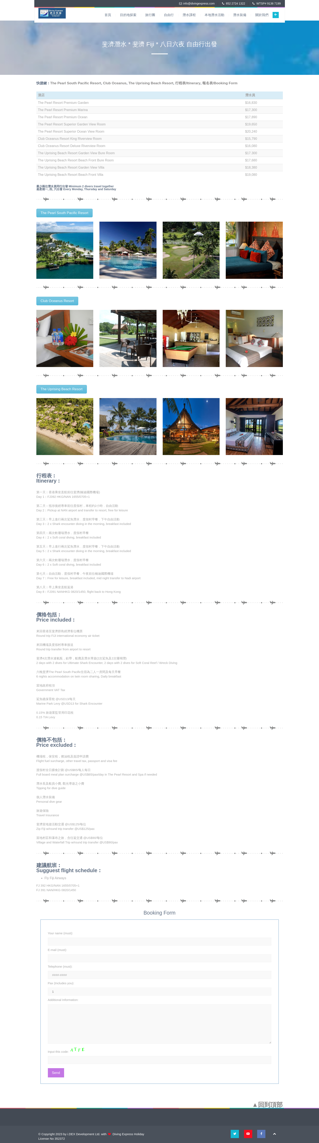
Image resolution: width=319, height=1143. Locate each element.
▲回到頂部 (267, 1104)
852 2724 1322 (235, 3)
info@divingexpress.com (199, 3)
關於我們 (261, 15)
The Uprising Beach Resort (150, 83)
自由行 (169, 15)
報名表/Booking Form (219, 83)
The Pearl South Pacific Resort (75, 83)
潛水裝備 (239, 15)
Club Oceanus (114, 83)
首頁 (108, 15)
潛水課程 (189, 15)
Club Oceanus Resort (57, 301)
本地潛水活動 (214, 15)
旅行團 (150, 15)
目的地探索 (128, 15)
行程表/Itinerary (187, 83)
